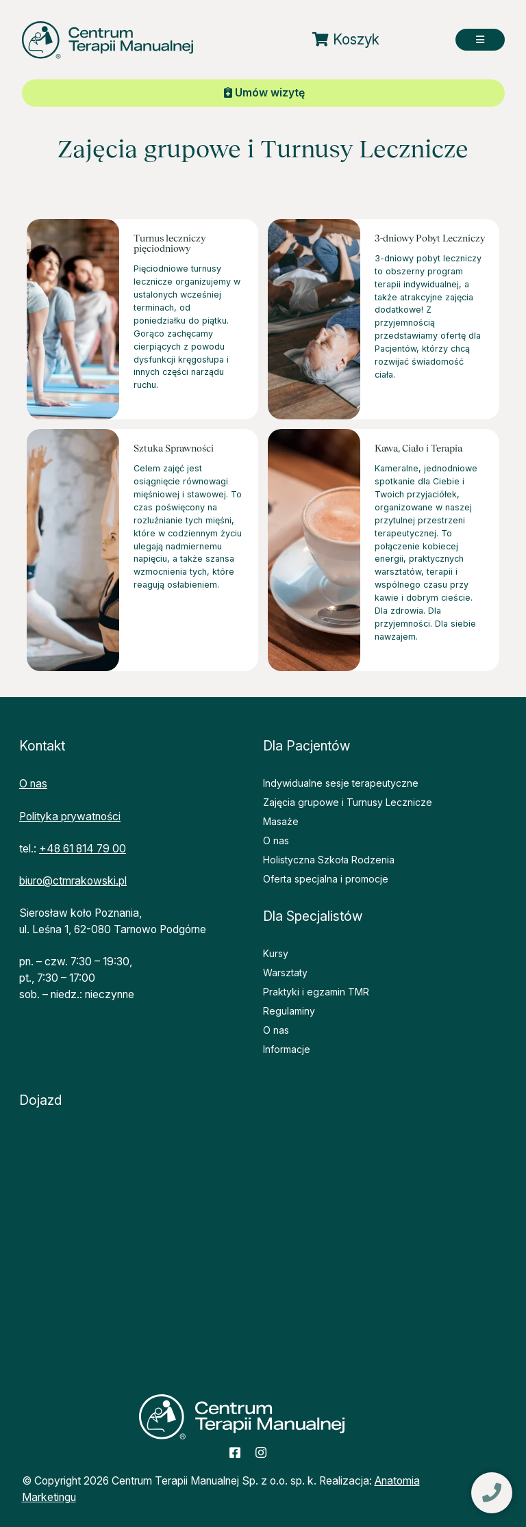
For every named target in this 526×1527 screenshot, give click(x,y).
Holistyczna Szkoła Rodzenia (328, 859)
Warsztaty (285, 972)
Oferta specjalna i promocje (325, 879)
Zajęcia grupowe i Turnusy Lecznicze (347, 802)
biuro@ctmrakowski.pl (73, 880)
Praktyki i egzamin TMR (316, 991)
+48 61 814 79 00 (82, 848)
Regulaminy (289, 1011)
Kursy (275, 953)
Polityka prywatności (70, 816)
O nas (33, 783)
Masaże (281, 821)
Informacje (286, 1049)
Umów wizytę (264, 92)
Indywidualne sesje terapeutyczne (340, 783)
